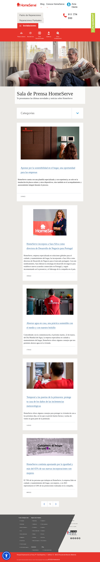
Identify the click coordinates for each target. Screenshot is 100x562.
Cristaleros (42, 530)
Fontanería (21, 520)
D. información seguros (24, 547)
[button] (6, 555)
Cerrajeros (42, 527)
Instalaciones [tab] (29, 25)
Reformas (42, 537)
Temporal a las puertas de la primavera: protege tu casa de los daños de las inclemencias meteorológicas (49, 401)
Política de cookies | (31, 559)
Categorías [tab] (52, 113)
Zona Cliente (71, 520)
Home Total (21, 540)
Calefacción (34, 524)
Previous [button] (44, 504)
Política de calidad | (45, 559)
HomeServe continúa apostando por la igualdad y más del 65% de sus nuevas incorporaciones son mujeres (50, 468)
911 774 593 (72, 16)
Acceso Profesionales (73, 523)
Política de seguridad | (38, 559)
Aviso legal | (19, 559)
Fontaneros (34, 527)
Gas (20, 530)
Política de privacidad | (24, 559)
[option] (50, 504)
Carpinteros (42, 520)
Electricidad (21, 524)
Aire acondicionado (35, 530)
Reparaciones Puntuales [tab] (30, 20)
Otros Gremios (43, 540)
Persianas (34, 537)
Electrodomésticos (23, 527)
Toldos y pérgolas (43, 524)
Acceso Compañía (72, 526)
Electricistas (34, 520)
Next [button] (56, 504)
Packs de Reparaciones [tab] (30, 15)
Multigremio (21, 537)
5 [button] (50, 504)
